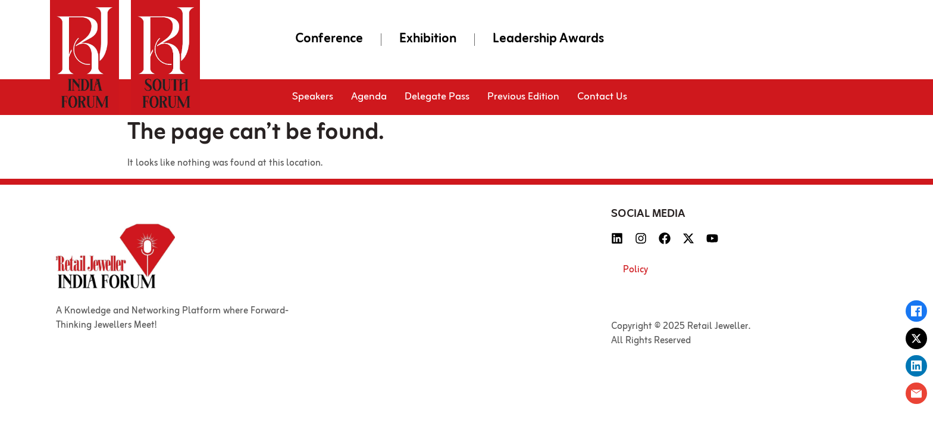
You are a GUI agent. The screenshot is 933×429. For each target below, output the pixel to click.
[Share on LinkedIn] (916, 366)
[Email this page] (916, 393)
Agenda (369, 97)
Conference (329, 39)
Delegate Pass (437, 97)
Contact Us (602, 97)
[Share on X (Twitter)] (916, 338)
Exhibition (427, 39)
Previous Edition (523, 97)
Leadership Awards (548, 39)
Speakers (312, 97)
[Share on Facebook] (916, 311)
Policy (635, 270)
